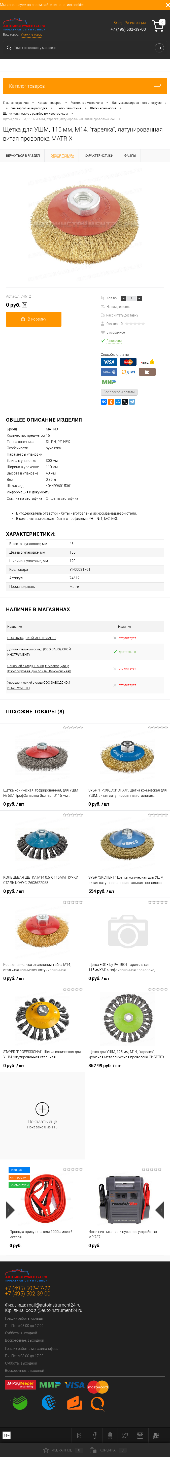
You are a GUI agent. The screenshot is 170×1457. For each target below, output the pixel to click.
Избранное (63, 1450)
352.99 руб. (104, 1065)
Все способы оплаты (119, 391)
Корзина (108, 1450)
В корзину (33, 319)
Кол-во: (112, 297)
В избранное (113, 332)
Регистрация (135, 23)
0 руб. (16, 305)
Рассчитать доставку (119, 315)
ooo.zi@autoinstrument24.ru (54, 1310)
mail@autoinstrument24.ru (54, 1305)
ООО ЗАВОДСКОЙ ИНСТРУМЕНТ (31, 638)
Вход (118, 23)
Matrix (75, 587)
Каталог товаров (85, 86)
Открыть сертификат (63, 498)
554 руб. (101, 891)
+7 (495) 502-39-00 (128, 29)
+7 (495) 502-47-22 (27, 1288)
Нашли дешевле (115, 306)
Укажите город (31, 34)
